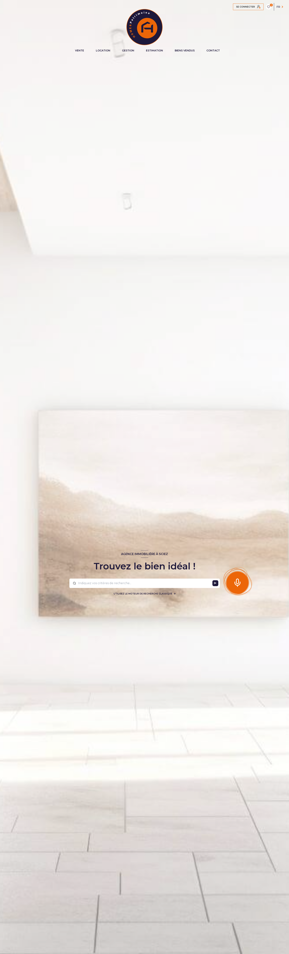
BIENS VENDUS (185, 50)
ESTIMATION (154, 50)
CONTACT (213, 50)
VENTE (79, 50)
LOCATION (103, 50)
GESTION (128, 50)
